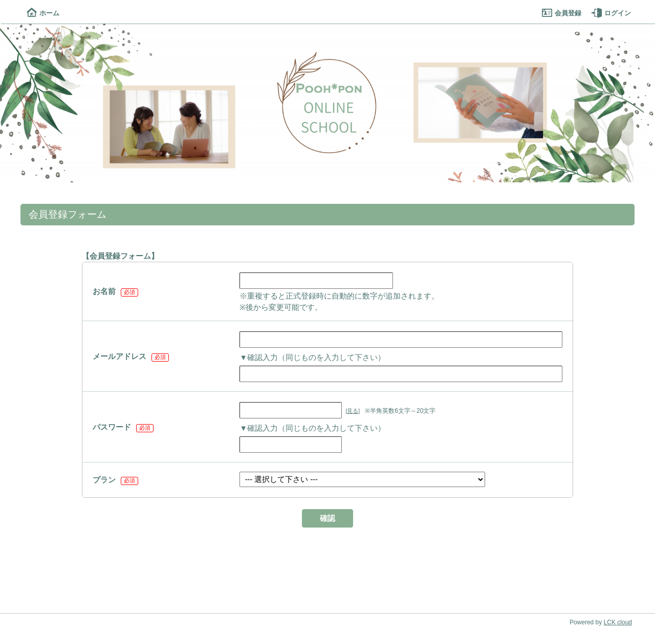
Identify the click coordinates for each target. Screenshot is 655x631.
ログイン (611, 13)
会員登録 (561, 13)
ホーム (43, 13)
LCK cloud (618, 622)
